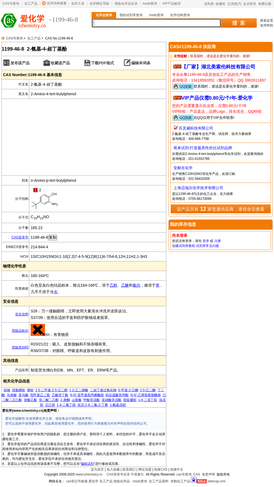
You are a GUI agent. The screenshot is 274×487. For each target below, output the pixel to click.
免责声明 (208, 474)
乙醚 (125, 285)
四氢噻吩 (18, 390)
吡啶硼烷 (129, 400)
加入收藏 (113, 469)
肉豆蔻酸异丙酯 (117, 395)
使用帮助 (266, 25)
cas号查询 (184, 474)
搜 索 (238, 23)
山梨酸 (77, 400)
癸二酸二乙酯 (49, 400)
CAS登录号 (20, 237)
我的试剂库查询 (130, 15)
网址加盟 (145, 469)
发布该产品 (20, 63)
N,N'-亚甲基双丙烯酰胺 (87, 395)
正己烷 (50, 405)
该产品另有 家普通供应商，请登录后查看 (220, 209)
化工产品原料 (159, 481)
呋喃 (7, 390)
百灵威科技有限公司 (196, 128)
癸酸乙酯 (30, 400)
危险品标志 (20, 331)
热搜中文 (176, 469)
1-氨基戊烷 (118, 405)
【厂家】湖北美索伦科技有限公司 (218, 67)
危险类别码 (20, 347)
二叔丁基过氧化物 (103, 390)
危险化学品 (121, 481)
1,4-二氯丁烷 (66, 405)
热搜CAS (160, 469)
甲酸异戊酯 (91, 400)
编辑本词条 (140, 63)
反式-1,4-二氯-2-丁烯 (93, 405)
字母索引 (137, 474)
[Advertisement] (84, 137)
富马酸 (23, 395)
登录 (205, 241)
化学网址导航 (99, 3)
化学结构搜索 (57, 3)
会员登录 (249, 4)
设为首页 (97, 469)
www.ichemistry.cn (89, 474)
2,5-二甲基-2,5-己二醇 (51, 390)
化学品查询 (104, 15)
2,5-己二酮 (148, 390)
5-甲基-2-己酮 (128, 390)
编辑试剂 (87, 464)
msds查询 (150, 3)
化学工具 (77, 3)
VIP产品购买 (171, 3)
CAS (196, 474)
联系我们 (129, 469)
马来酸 (12, 395)
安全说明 (21, 314)
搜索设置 (266, 20)
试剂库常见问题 (207, 246)
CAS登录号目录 (118, 474)
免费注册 (264, 4)
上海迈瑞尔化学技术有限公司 (198, 188)
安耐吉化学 (183, 168)
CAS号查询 (10, 3)
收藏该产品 (60, 63)
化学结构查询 (180, 15)
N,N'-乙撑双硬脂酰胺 (145, 395)
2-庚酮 (65, 400)
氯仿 (136, 285)
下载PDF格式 (102, 63)
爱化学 (93, 481)
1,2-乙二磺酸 (78, 390)
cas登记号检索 (77, 481)
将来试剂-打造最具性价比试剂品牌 (202, 148)
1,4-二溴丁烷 (147, 400)
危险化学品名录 (126, 3)
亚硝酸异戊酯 (111, 400)
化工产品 (31, 3)
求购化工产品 (180, 481)
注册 (217, 241)
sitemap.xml (216, 481)
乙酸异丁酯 (60, 395)
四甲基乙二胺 (40, 395)
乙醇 (113, 285)
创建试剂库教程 (183, 246)
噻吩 (30, 390)
